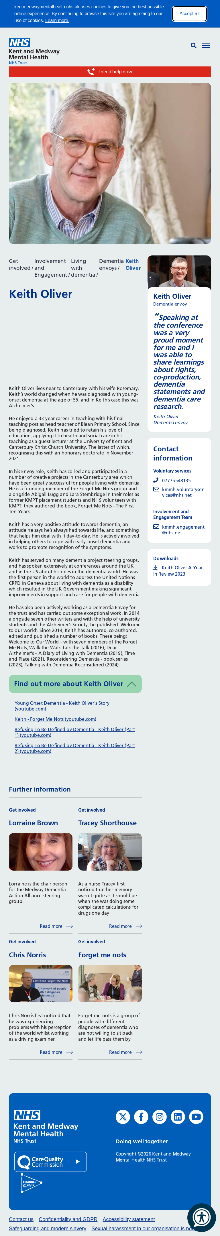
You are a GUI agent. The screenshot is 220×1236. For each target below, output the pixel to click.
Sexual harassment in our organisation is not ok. (146, 1228)
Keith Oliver (133, 264)
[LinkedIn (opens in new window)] (178, 1117)
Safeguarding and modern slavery (47, 1228)
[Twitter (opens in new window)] (123, 1117)
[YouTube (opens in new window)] (196, 1117)
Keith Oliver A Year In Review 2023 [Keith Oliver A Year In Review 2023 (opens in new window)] (178, 571)
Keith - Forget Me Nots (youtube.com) (55, 719)
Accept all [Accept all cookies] (189, 13)
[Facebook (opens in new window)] (141, 1117)
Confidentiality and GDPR (68, 1219)
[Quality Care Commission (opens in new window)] (50, 1161)
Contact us (21, 1219)
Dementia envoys (111, 264)
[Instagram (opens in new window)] (159, 1117)
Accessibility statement (129, 1219)
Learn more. (57, 20)
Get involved (19, 264)
